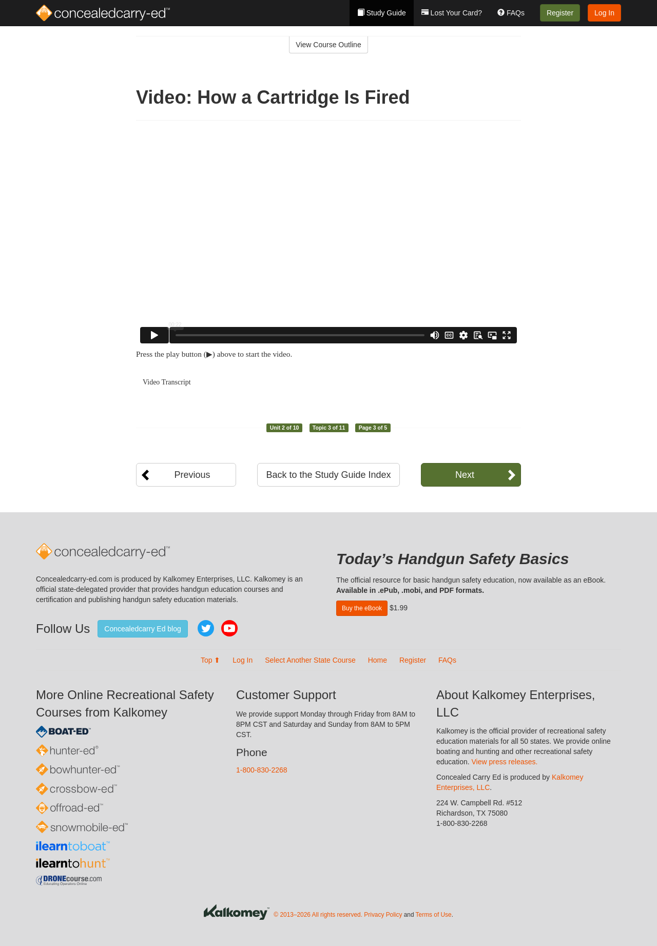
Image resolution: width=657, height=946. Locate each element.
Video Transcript (167, 382)
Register (560, 13)
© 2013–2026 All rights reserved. (318, 914)
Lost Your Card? (451, 13)
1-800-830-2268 (261, 770)
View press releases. (505, 762)
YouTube (229, 628)
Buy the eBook (362, 608)
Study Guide (381, 13)
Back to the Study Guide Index (328, 475)
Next (464, 475)
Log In (604, 13)
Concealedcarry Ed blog (142, 629)
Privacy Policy (383, 914)
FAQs (511, 13)
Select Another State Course (310, 660)
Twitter (206, 628)
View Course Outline (328, 45)
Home (377, 660)
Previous (192, 475)
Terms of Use (434, 914)
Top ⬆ (210, 660)
